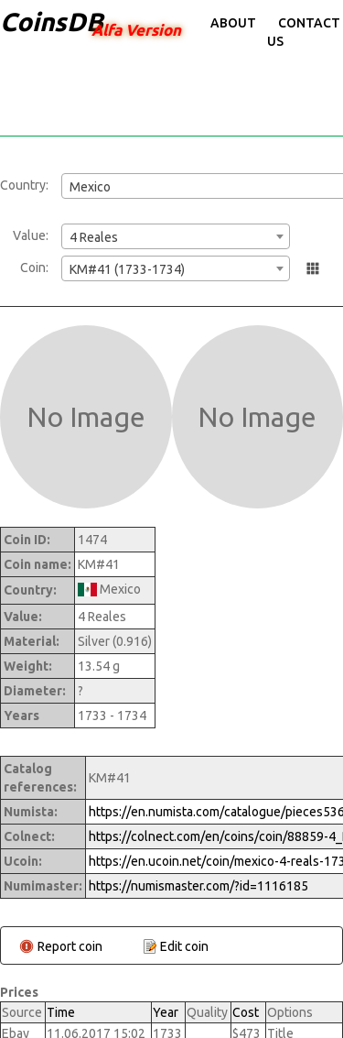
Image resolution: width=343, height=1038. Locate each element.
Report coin (70, 946)
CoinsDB (51, 21)
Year (165, 1012)
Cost (245, 1012)
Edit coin (184, 946)
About (233, 23)
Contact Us (303, 32)
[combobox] (175, 236)
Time (61, 1012)
